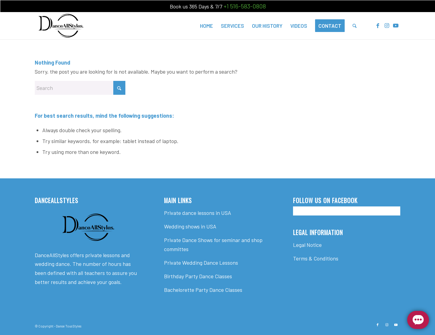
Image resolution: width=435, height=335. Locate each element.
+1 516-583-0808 (245, 6)
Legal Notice (307, 244)
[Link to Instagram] (386, 25)
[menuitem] (206, 25)
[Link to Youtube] (395, 25)
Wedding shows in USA (190, 226)
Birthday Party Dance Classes (198, 276)
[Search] (354, 25)
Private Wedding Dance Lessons (201, 262)
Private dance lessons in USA (197, 212)
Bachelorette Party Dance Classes (203, 289)
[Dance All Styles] (61, 25)
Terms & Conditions (315, 258)
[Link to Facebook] (377, 25)
